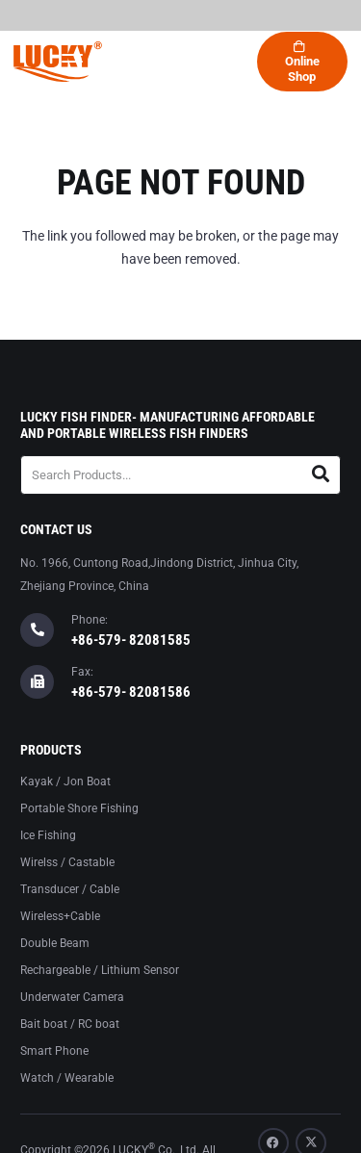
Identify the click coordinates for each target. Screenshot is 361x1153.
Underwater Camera (72, 997)
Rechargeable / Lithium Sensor (99, 970)
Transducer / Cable (69, 889)
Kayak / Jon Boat (65, 781)
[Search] (321, 475)
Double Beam (55, 943)
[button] (71, 61)
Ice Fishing (48, 835)
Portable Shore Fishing (79, 808)
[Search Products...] (180, 475)
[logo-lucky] (57, 61)
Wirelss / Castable (67, 862)
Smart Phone (54, 1051)
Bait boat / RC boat (69, 1024)
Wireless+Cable (60, 916)
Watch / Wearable (67, 1078)
